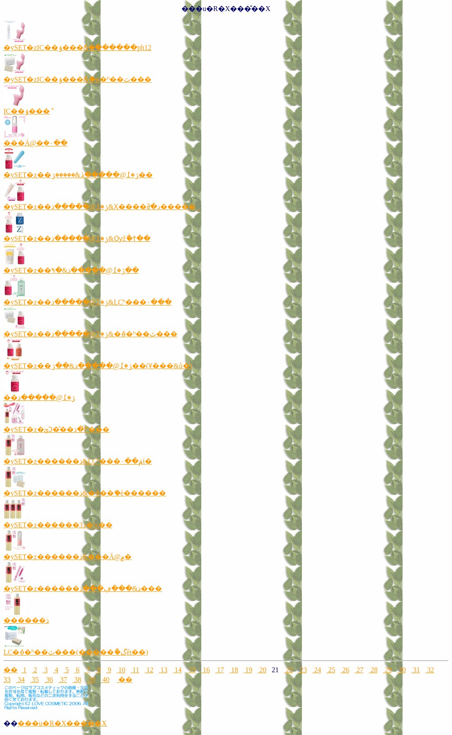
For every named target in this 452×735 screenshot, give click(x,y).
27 (358, 670)
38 (76, 679)
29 (387, 670)
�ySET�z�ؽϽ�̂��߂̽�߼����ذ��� (56, 429)
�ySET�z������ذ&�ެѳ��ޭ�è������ (85, 493)
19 (247, 670)
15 (191, 670)
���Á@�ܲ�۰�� (36, 143)
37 (62, 679)
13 (162, 670)
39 (91, 679)
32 (429, 670)
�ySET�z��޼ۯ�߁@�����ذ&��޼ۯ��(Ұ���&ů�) (98, 365)
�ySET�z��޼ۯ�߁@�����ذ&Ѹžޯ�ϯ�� (77, 238)
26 (344, 670)
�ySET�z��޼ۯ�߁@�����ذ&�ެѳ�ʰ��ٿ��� (90, 334)
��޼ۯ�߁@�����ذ (39, 397)
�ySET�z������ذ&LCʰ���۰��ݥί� (78, 461)
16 (205, 670)
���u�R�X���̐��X (62, 723)
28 (373, 670)
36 (48, 679)
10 (121, 670)
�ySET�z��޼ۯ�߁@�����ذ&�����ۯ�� (78, 175)
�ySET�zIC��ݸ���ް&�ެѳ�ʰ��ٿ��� (77, 79)
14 (177, 670)
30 (401, 670)
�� (11, 670)
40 (105, 679)
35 (34, 679)
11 (135, 670)
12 (148, 670)
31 (415, 670)
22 (288, 670)
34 (20, 679)
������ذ (26, 620)
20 (261, 670)
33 (7, 679)
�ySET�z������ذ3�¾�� (58, 525)
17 (219, 670)
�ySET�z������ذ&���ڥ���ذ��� (83, 588)
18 (233, 670)
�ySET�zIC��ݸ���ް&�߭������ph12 (77, 47)
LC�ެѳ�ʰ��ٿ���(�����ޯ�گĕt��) (76, 652)
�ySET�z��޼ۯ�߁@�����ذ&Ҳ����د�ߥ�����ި (100, 206)
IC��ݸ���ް (27, 111)
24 (316, 670)
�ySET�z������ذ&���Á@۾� (68, 556)
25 (330, 670)
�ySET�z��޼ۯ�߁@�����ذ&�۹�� (71, 270)
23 (302, 670)
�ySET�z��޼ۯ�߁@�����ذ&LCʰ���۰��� (88, 302)
